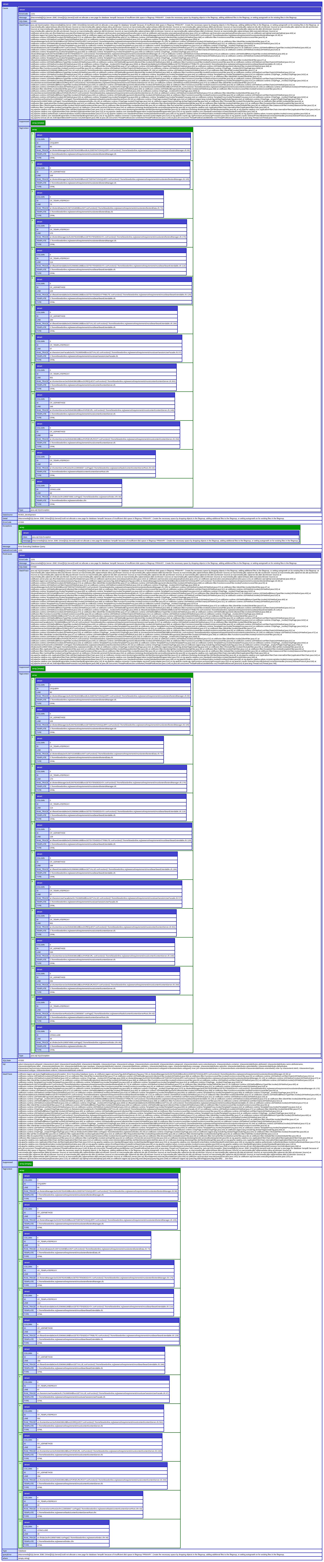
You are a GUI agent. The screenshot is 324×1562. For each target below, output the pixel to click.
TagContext (24, 128)
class (25, 537)
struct (5, 4)
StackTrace (24, 25)
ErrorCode (23, 14)
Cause (5, 8)
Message (23, 17)
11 (33, 422)
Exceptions (7, 526)
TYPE (39, 158)
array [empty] (38, 123)
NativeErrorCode (10, 550)
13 (33, 480)
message (27, 541)
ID (37, 143)
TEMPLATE (41, 154)
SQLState (23, 21)
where (5, 1558)
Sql (4, 1064)
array (34, 129)
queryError (7, 1555)
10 (33, 393)
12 (33, 451)
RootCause (7, 554)
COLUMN (41, 139)
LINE (39, 147)
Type (21, 510)
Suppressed (24, 121)
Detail (5, 518)
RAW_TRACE (42, 150)
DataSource (8, 515)
